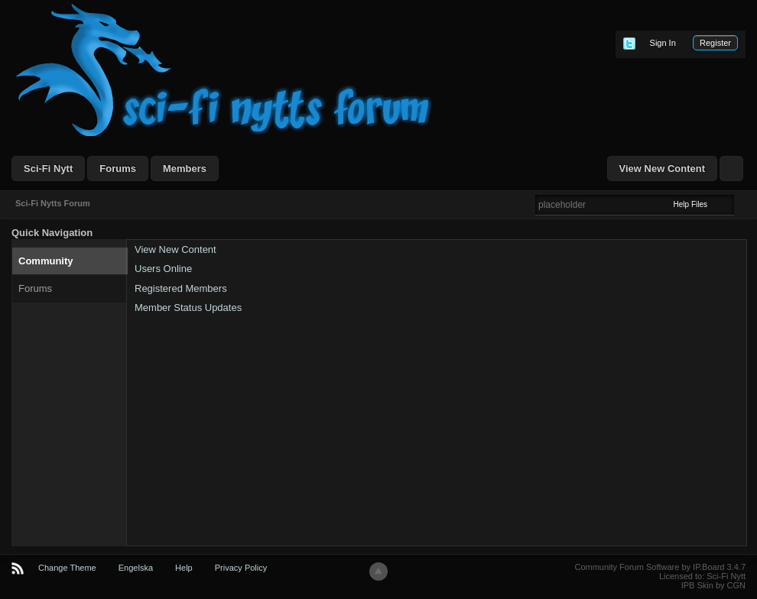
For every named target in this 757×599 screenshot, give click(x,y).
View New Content (662, 168)
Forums (117, 168)
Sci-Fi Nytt (48, 168)
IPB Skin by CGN (713, 585)
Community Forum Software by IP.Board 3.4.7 (660, 566)
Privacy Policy (241, 567)
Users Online (163, 268)
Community (45, 261)
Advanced (743, 204)
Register (715, 42)
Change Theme (67, 567)
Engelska (136, 567)
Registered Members (181, 288)
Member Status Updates (188, 307)
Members (184, 168)
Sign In (663, 42)
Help (184, 567)
